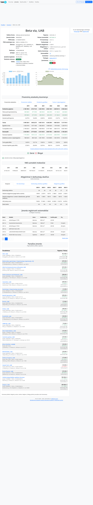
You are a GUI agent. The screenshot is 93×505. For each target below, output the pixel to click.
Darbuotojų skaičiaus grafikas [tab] (39, 183)
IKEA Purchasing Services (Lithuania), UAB (14, 267)
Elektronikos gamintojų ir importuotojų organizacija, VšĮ (18, 261)
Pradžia (3, 25)
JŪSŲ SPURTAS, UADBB (8, 344)
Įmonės (16, 2)
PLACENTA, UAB (6, 316)
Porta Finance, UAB (7, 371)
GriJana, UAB (6, 384)
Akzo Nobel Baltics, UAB (9, 331)
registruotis (86, 31)
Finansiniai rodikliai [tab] (26, 102)
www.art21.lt (53, 58)
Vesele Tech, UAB (7, 365)
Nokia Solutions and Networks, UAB (12, 274)
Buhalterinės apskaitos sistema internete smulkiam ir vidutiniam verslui (46, 400)
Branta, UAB (5, 301)
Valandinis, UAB (6, 282)
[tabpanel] (35, 127)
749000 (18, 61)
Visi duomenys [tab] (20, 183)
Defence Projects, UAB (8, 358)
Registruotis (89, 2)
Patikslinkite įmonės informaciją (58, 69)
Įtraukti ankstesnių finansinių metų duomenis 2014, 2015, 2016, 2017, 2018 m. (49, 148)
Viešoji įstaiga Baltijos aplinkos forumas (13, 377)
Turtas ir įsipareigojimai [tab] (59, 102)
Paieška (37, 2)
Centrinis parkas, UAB (8, 337)
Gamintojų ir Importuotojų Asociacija (12, 289)
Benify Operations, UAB (9, 295)
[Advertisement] (35, 89)
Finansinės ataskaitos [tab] (10, 102)
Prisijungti (82, 2)
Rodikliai (31, 2)
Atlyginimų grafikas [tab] (59, 183)
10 (50, 53)
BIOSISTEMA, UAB (7, 351)
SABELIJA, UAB (6, 323)
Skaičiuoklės (23, 2)
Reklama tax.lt (54, 398)
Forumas (10, 2)
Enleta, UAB (5, 309)
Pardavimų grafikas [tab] (42, 102)
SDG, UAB (5, 254)
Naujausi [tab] (7, 183)
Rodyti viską (65, 238)
